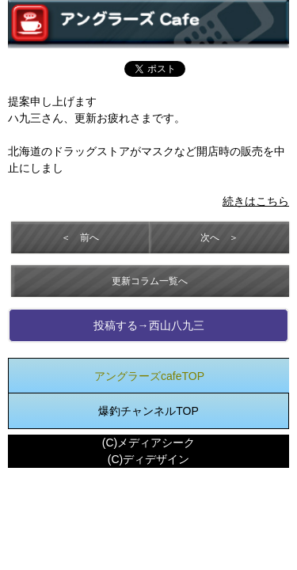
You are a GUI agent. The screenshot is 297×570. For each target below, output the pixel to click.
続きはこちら (256, 201)
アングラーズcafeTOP (149, 376)
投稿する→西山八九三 (148, 325)
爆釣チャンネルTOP (148, 411)
